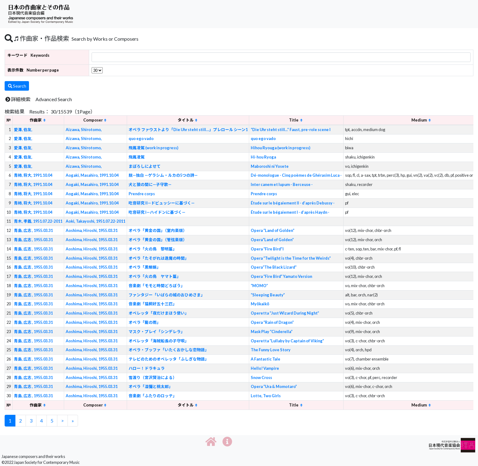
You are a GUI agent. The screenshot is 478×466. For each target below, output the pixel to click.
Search (16, 86)
